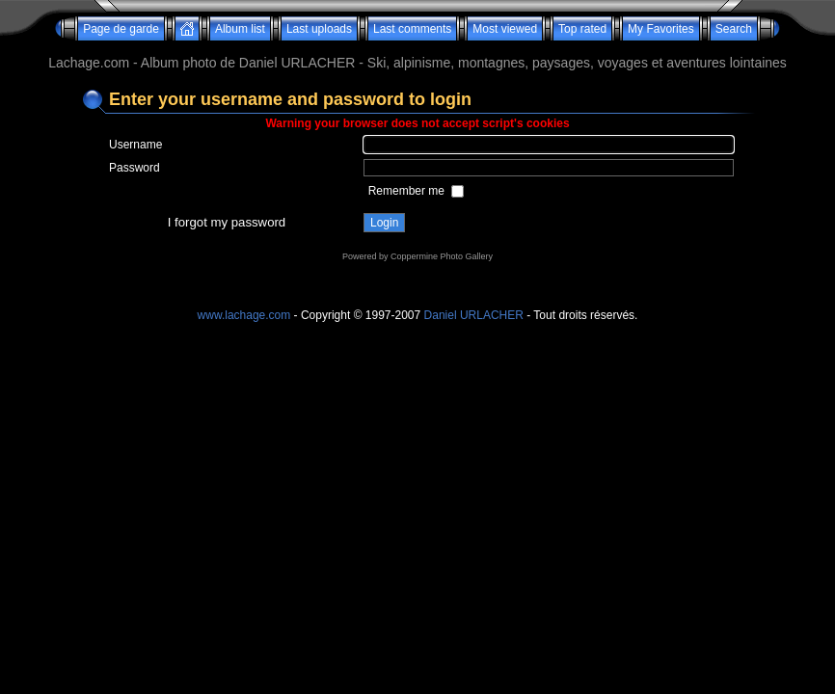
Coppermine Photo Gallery (442, 256)
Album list (240, 29)
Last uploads (319, 29)
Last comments (412, 29)
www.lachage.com (244, 315)
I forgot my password (226, 222)
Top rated (582, 29)
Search (733, 29)
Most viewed (504, 29)
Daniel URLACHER (474, 315)
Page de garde (121, 29)
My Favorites (661, 29)
